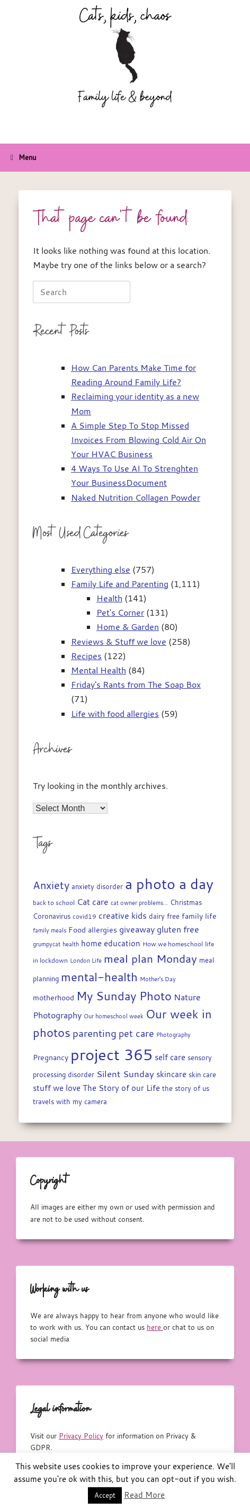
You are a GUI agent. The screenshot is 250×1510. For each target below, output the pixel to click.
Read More (144, 1494)
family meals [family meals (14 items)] (49, 930)
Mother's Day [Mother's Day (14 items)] (158, 979)
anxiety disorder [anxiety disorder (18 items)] (97, 886)
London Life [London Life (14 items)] (86, 960)
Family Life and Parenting (119, 584)
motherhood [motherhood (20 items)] (53, 997)
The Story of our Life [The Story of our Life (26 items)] (121, 1087)
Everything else (100, 569)
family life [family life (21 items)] (199, 916)
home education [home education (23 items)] (110, 943)
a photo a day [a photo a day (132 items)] (169, 883)
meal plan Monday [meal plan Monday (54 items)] (150, 959)
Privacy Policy (81, 1436)
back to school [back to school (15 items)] (54, 903)
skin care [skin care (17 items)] (202, 1074)
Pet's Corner (120, 612)
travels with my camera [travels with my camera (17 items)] (70, 1101)
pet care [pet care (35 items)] (136, 1033)
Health (109, 598)
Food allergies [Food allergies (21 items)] (92, 930)
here (155, 1327)
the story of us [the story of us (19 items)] (185, 1088)
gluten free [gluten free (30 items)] (178, 929)
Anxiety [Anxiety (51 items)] (51, 885)
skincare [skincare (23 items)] (171, 1074)
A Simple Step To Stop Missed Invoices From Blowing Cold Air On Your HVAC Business (138, 440)
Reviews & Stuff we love (118, 641)
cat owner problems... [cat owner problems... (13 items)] (139, 903)
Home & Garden (127, 627)
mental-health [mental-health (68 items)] (99, 976)
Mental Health (98, 670)
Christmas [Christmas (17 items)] (186, 902)
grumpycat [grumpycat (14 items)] (46, 944)
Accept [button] (104, 1495)
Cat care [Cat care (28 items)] (93, 902)
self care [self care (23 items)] (170, 1057)
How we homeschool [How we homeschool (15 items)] (172, 944)
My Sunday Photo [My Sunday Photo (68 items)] (124, 995)
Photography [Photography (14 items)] (173, 1034)
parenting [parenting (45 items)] (95, 1033)
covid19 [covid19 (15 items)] (84, 916)
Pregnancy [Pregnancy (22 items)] (50, 1057)
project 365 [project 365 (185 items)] (111, 1054)
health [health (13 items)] (71, 944)
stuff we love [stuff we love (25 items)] (57, 1087)
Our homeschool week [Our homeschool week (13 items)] (114, 1016)
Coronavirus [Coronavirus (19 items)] (51, 916)
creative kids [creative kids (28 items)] (123, 915)
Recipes (86, 656)
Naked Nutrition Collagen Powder (135, 497)
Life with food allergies (115, 714)
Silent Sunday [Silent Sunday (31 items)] (125, 1074)
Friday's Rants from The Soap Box (136, 684)
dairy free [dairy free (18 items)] (164, 916)
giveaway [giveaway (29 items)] (137, 929)
